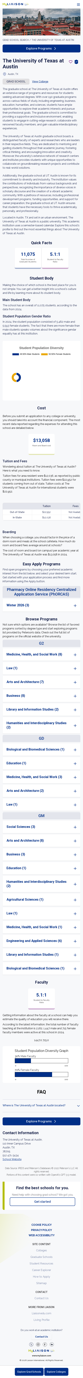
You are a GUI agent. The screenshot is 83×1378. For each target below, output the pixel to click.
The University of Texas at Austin (53, 40)
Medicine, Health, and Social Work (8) (34, 654)
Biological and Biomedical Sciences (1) (35, 749)
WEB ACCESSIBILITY (42, 1235)
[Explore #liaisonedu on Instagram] (38, 1344)
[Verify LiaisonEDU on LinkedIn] (52, 1344)
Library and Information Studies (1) (33, 955)
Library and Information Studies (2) (33, 709)
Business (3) (16, 854)
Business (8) (16, 696)
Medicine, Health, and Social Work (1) (34, 927)
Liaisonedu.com (41, 1313)
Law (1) (12, 668)
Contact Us (41, 1298)
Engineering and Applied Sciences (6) (34, 941)
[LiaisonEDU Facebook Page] (45, 1344)
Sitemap (41, 1283)
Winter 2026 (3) (18, 605)
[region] (41, 611)
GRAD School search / (17, 40)
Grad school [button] (16, 81)
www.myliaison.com (41, 1356)
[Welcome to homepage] (41, 1350)
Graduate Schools (41, 1257)
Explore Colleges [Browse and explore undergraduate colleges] (56, 1371)
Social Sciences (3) (21, 827)
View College (40, 81)
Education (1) (16, 763)
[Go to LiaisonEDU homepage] (16, 4)
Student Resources (41, 1263)
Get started (42, 1201)
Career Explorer (41, 1270)
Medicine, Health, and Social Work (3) (34, 777)
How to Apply (41, 1276)
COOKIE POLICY (41, 1224)
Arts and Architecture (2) (25, 791)
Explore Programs (41, 48)
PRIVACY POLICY (41, 1230)
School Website (12, 1159)
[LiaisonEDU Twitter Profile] (31, 1344)
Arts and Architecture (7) (25, 682)
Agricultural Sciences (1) (25, 899)
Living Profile (42, 1319)
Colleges (41, 1250)
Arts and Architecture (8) (25, 840)
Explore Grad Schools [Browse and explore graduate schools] (29, 1371)
